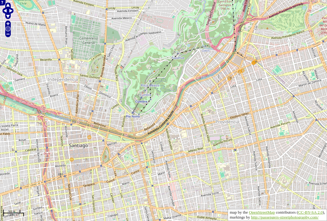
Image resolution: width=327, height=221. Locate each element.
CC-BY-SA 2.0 (310, 212)
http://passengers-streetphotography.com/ (284, 217)
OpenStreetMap (262, 212)
